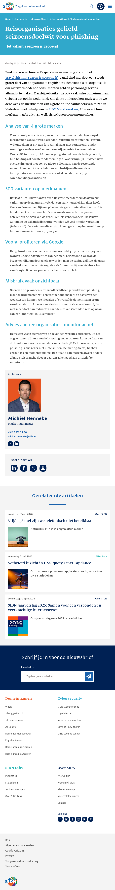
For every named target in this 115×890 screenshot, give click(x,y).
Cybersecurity (20, 19)
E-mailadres (27, 667)
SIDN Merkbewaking (63, 109)
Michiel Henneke (52, 63)
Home (8, 19)
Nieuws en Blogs (38, 19)
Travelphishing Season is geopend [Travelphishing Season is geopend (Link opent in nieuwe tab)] (29, 77)
